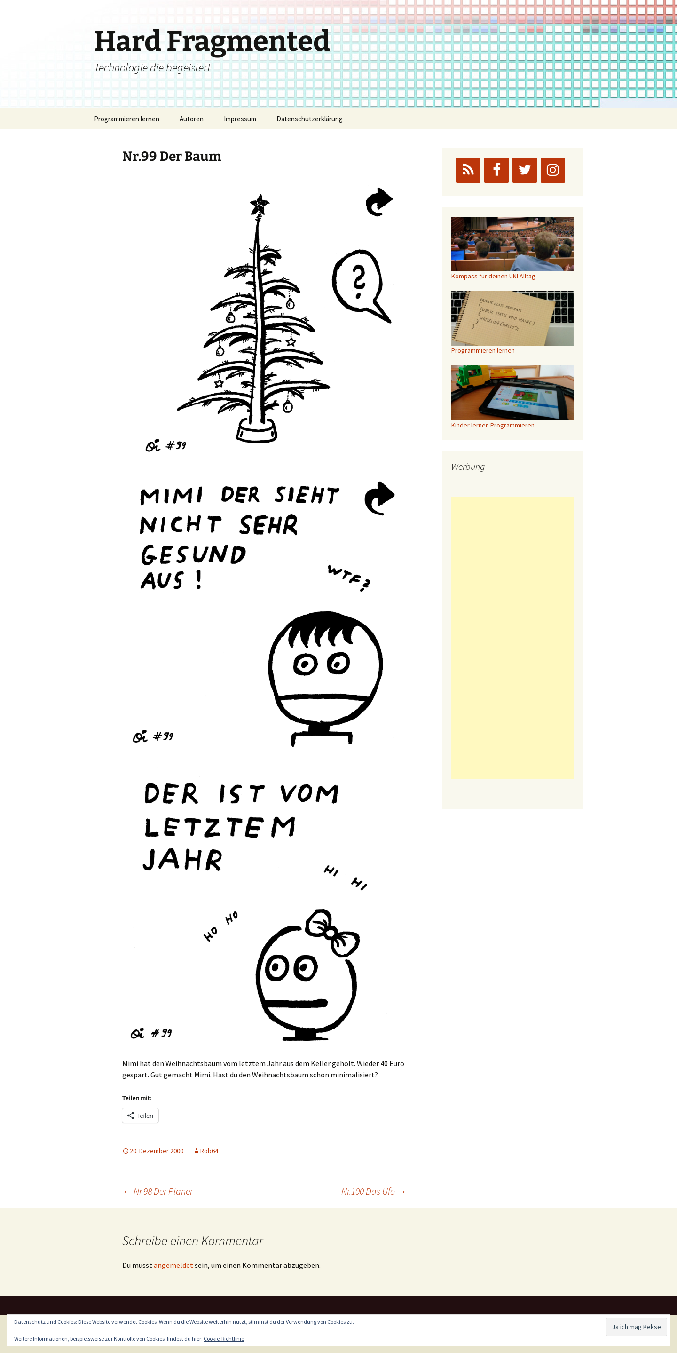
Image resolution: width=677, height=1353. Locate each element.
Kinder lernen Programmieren (493, 425)
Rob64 (209, 1151)
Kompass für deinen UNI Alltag (493, 276)
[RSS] (468, 170)
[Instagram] (553, 170)
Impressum (240, 118)
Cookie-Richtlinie (224, 1338)
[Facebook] (496, 170)
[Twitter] (524, 170)
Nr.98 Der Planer (157, 1191)
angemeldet (173, 1265)
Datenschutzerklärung (309, 118)
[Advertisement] (512, 638)
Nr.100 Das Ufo (373, 1191)
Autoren (192, 118)
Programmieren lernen (126, 118)
